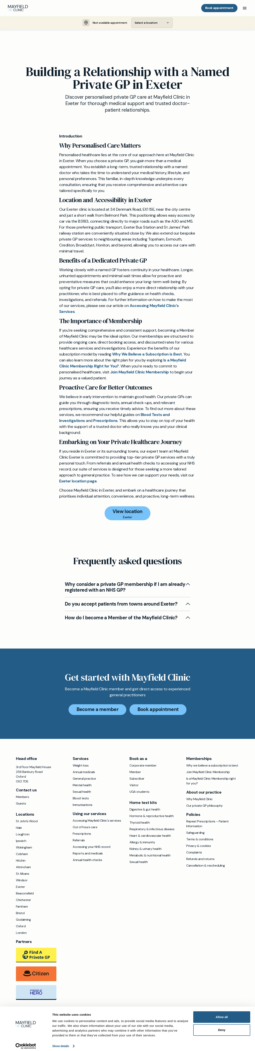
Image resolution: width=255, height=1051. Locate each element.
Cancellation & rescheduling (205, 866)
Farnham (22, 907)
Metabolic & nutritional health (150, 855)
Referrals (79, 840)
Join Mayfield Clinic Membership (139, 372)
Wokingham (24, 847)
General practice (84, 779)
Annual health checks (87, 860)
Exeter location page (78, 481)
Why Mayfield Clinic (199, 799)
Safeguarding (195, 833)
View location (127, 511)
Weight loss (81, 766)
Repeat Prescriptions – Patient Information (207, 823)
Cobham (22, 854)
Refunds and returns (200, 859)
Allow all (222, 1014)
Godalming (23, 920)
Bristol (20, 913)
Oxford (21, 926)
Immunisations (82, 805)
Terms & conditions (199, 839)
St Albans (22, 874)
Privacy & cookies (198, 846)
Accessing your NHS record (91, 847)
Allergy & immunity (142, 842)
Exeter (20, 887)
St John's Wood (26, 821)
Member (135, 772)
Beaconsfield (24, 893)
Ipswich (21, 841)
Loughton (22, 834)
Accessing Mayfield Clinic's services (97, 821)
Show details (60, 1043)
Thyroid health (139, 823)
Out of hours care (85, 827)
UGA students (139, 792)
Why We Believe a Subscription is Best (147, 354)
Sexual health (82, 792)
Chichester (23, 900)
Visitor (133, 785)
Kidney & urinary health (145, 849)
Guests (21, 804)
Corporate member (143, 766)
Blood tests (81, 798)
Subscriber (136, 779)
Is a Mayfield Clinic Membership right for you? (211, 781)
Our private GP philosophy (204, 806)
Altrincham (23, 867)
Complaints (194, 852)
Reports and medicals (88, 853)
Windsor (21, 880)
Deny (222, 1027)
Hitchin (20, 861)
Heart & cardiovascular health (150, 836)
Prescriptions (105, 420)
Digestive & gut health (144, 809)
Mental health (82, 785)
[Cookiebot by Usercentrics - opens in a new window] (25, 1043)
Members (22, 797)
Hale (19, 828)
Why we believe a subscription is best (212, 766)
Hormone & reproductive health (151, 816)
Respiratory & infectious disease (151, 829)
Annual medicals (84, 772)
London (21, 933)
